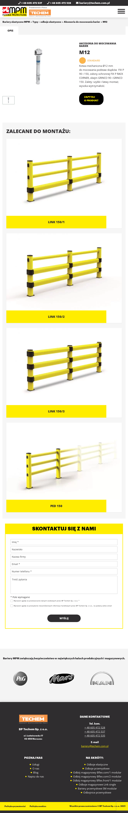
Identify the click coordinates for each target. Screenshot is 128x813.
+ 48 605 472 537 (30, 3)
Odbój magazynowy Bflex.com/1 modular (97, 772)
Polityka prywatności (15, 806)
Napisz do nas (36, 776)
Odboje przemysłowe (97, 768)
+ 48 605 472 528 (59, 3)
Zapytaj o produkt (91, 99)
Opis (10, 30)
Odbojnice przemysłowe (97, 792)
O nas (35, 768)
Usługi (35, 764)
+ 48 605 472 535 (94, 735)
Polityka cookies (38, 806)
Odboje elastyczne (97, 764)
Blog (35, 772)
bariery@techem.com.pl (93, 3)
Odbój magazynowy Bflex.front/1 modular (97, 780)
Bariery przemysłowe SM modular (97, 788)
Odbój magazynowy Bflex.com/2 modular (97, 776)
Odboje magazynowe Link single (97, 784)
